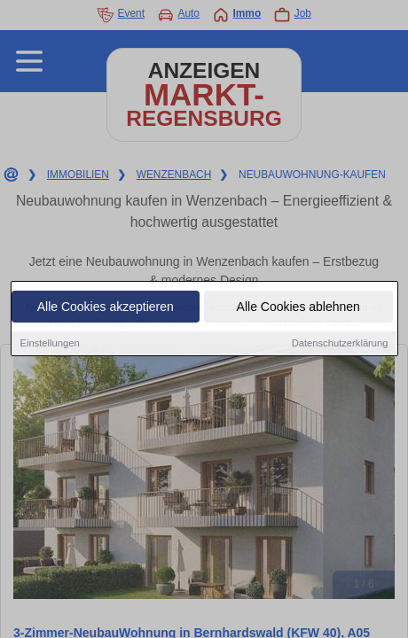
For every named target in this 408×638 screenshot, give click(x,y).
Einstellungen (50, 343)
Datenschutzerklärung (340, 343)
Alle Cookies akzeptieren (105, 307)
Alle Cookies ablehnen (298, 307)
